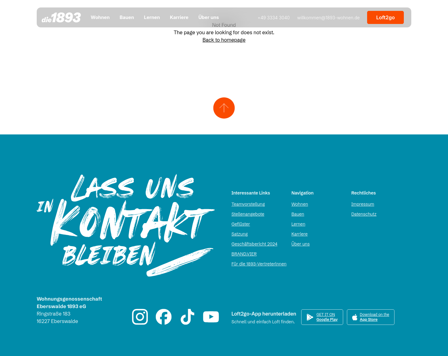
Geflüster (240, 224)
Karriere (300, 234)
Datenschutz (363, 214)
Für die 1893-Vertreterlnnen (259, 264)
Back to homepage (224, 40)
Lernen (299, 224)
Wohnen (300, 204)
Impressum (362, 204)
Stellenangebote (247, 214)
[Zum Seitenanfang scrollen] (224, 108)
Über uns (301, 244)
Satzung (239, 234)
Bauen (298, 214)
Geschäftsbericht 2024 (254, 244)
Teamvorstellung (248, 204)
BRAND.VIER (244, 254)
